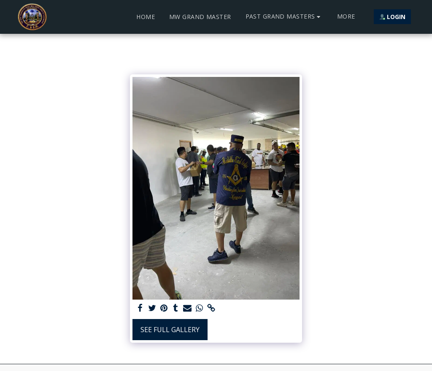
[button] (284, 17)
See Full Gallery (170, 329)
